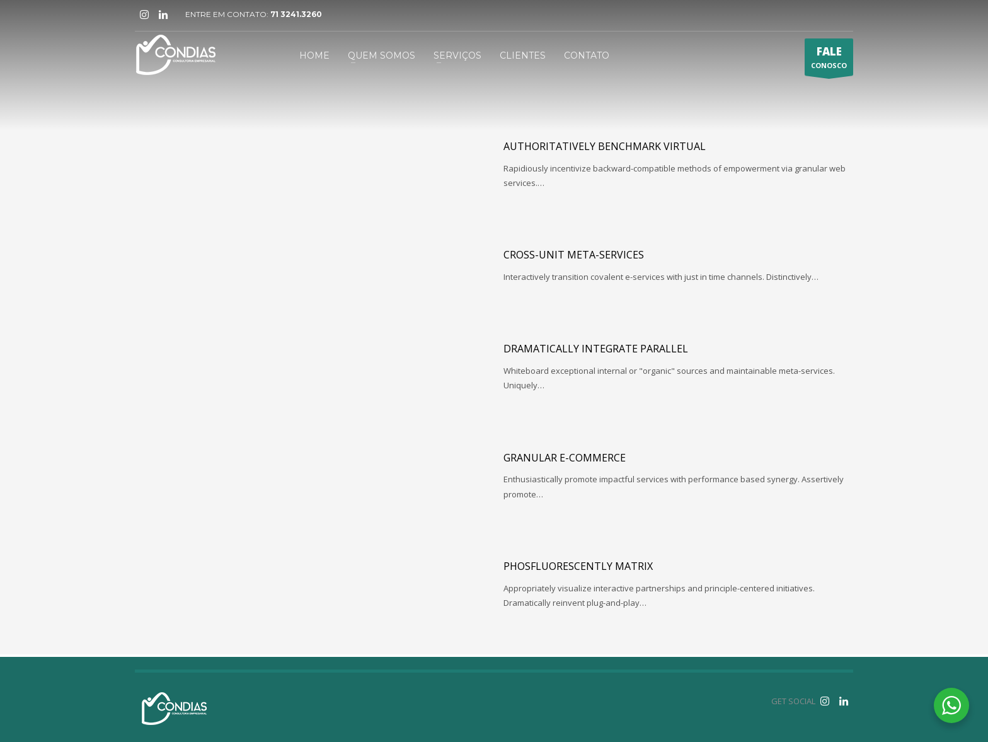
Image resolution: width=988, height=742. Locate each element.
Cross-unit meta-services (573, 255)
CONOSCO (829, 60)
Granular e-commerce (564, 458)
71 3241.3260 (296, 14)
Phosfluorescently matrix (578, 566)
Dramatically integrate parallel (595, 349)
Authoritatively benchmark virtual (604, 146)
